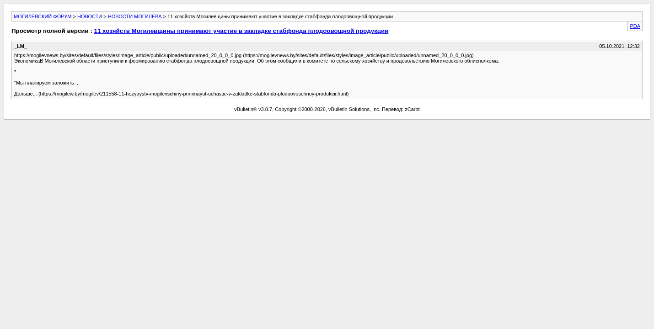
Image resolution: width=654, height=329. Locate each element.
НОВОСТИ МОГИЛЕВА (135, 16)
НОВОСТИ (89, 16)
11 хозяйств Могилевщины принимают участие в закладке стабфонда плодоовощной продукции (241, 30)
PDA (635, 26)
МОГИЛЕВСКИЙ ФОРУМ (43, 16)
